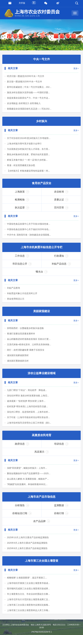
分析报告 (22, 508)
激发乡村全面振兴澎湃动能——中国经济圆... (28, 93)
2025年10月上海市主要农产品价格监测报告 (28, 540)
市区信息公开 (22, 265)
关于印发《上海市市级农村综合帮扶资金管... (28, 419)
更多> (76, 69)
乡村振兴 (41, 121)
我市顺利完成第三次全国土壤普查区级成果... (28, 592)
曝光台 (41, 273)
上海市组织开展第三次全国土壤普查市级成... (28, 586)
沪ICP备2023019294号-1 (41, 632)
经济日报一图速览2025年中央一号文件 (25, 76)
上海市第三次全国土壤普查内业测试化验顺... (28, 608)
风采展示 (41, 454)
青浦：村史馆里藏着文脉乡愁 (21, 166)
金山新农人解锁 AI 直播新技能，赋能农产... (28, 481)
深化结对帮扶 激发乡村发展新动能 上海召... (28, 398)
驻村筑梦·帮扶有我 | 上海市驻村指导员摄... (27, 408)
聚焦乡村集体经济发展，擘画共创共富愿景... (28, 155)
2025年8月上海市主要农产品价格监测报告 (27, 551)
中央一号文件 (41, 59)
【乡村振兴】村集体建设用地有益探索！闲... (28, 171)
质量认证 (61, 200)
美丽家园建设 (41, 312)
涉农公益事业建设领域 (41, 375)
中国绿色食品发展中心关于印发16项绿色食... (28, 225)
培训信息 (61, 446)
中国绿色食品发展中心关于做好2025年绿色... (28, 230)
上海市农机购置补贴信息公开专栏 (41, 248)
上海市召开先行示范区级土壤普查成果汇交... (28, 602)
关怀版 (22, 3)
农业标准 (61, 192)
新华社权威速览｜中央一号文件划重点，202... (29, 87)
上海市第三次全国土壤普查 (41, 564)
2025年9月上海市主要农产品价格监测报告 (27, 546)
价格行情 (61, 516)
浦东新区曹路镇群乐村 (18, 362)
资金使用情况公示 (15, 300)
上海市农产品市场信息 (41, 499)
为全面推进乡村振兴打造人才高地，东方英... (28, 150)
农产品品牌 (41, 524)
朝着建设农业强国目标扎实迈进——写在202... (29, 109)
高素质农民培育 (41, 437)
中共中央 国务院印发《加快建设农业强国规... (29, 236)
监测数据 (61, 508)
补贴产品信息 (61, 265)
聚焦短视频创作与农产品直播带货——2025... (28, 476)
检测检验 (22, 200)
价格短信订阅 (22, 516)
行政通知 (61, 257)
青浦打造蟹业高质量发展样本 (21, 335)
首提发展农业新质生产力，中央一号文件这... (28, 98)
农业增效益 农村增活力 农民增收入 (24, 103)
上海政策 (22, 192)
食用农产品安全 (41, 184)
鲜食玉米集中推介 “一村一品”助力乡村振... (27, 160)
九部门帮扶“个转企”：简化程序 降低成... (27, 392)
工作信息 (22, 257)
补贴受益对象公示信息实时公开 (22, 294)
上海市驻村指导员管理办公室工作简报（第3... (29, 425)
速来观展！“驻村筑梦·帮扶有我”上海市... (26, 403)
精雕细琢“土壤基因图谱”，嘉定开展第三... (27, 581)
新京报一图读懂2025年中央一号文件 (24, 82)
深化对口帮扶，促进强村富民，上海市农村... (28, 414)
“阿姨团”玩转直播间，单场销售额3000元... (27, 487)
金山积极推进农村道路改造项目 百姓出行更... (29, 341)
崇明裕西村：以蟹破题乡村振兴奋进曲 (25, 330)
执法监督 (22, 208)
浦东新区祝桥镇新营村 (18, 357)
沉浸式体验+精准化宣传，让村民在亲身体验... (29, 346)
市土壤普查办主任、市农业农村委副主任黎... (28, 597)
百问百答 (61, 208)
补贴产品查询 (13, 289)
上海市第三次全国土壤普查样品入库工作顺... (28, 613)
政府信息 (22, 446)
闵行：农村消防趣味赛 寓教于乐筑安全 (25, 352)
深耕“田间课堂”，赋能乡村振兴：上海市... (27, 470)
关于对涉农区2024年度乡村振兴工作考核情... (28, 139)
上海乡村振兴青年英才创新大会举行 (24, 144)
